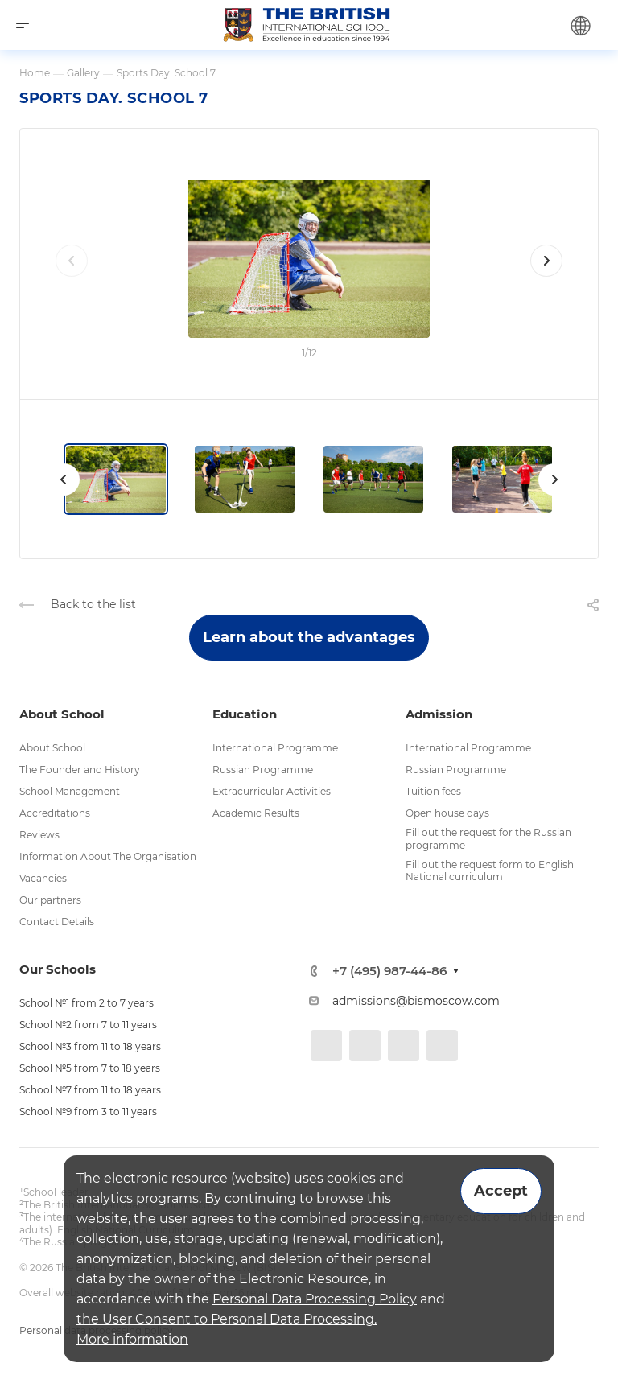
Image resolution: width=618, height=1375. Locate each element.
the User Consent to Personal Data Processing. (226, 1319)
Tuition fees (433, 791)
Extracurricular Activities (271, 791)
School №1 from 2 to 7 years (86, 1003)
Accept (501, 1191)
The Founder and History (79, 770)
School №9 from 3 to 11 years (88, 1111)
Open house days (447, 813)
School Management (69, 791)
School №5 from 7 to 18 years (89, 1068)
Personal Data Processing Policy (314, 1299)
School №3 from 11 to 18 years (90, 1046)
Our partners (50, 900)
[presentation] (72, 277)
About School (52, 748)
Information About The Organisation (107, 856)
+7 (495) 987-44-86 (389, 970)
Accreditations (54, 813)
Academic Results (255, 813)
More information (132, 1339)
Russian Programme (262, 770)
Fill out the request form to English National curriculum (490, 870)
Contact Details (56, 922)
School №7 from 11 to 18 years (90, 1090)
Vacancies (43, 878)
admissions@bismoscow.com (416, 1001)
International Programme (275, 748)
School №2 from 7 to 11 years (88, 1025)
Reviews (39, 835)
